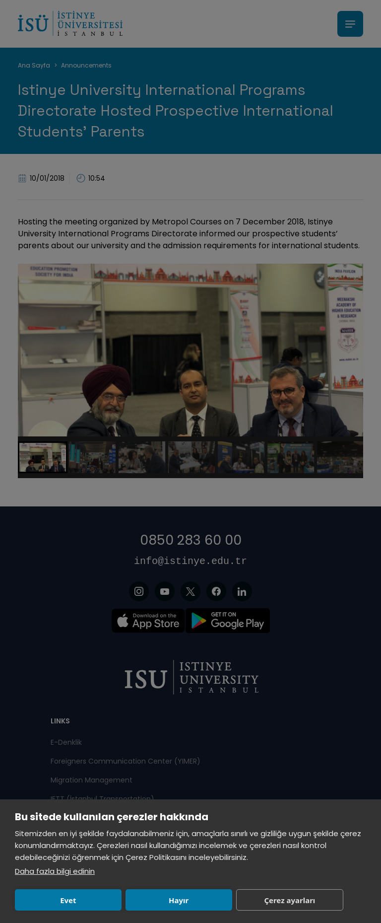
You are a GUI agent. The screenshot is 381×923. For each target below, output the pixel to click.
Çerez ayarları (201, 900)
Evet (51, 900)
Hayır (125, 900)
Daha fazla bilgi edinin (55, 871)
